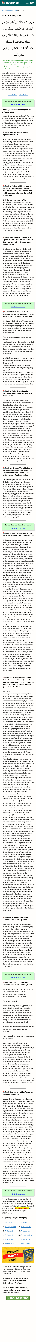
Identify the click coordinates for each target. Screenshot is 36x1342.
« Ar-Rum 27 (12, 95)
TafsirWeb (12, 2)
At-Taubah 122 (26, 1227)
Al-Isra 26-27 (25, 1243)
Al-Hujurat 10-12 (26, 1235)
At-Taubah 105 (26, 1239)
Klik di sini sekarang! (18, 104)
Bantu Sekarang (18, 1297)
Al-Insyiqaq (9, 1239)
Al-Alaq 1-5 (9, 1235)
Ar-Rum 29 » (23, 95)
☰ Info (30, 2)
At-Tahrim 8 (9, 1231)
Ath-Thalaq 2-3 (10, 1223)
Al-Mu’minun (25, 1231)
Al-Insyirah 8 (9, 1243)
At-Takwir (24, 1223)
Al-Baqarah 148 (10, 1227)
